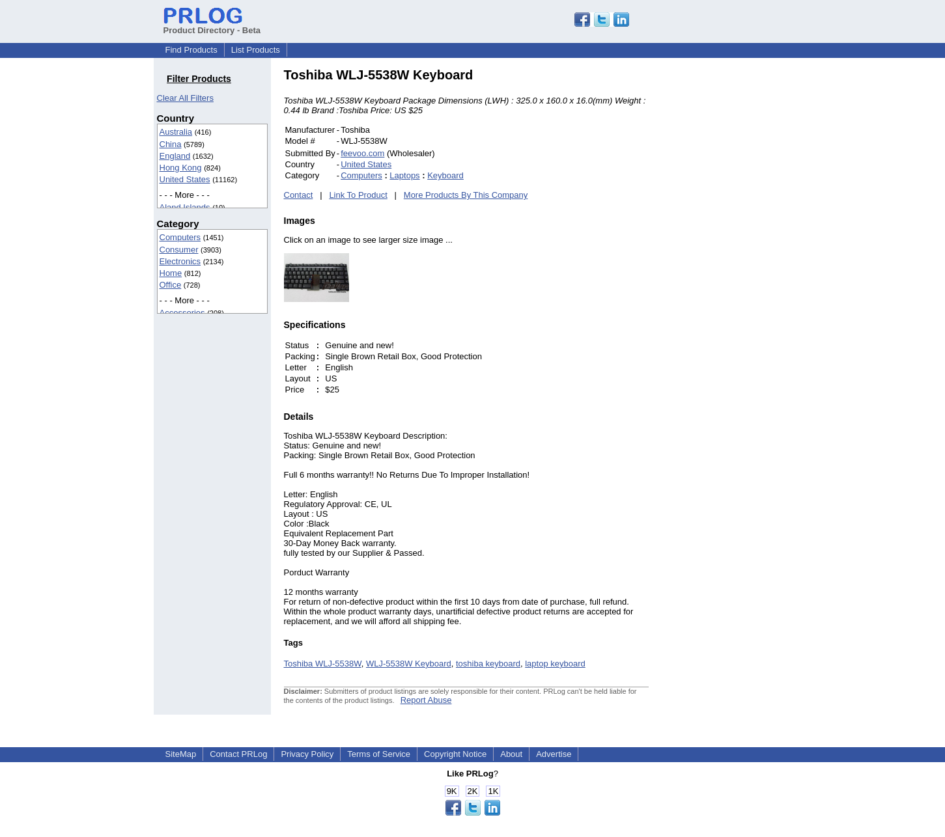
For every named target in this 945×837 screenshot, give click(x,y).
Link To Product (358, 195)
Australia (176, 132)
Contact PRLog (238, 754)
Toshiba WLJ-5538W (322, 663)
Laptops (404, 175)
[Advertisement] (736, 263)
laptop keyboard (555, 663)
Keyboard (445, 175)
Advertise (553, 754)
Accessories (182, 313)
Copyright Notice (455, 754)
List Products (255, 50)
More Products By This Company (466, 195)
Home (171, 273)
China (171, 144)
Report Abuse (426, 700)
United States (185, 179)
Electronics (180, 261)
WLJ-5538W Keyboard (408, 663)
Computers (180, 237)
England (175, 156)
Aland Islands (185, 207)
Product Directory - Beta (212, 25)
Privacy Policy (307, 754)
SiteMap (181, 754)
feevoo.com (362, 153)
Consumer (179, 249)
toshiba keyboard (488, 663)
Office (171, 285)
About (511, 754)
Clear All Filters (185, 98)
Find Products (191, 50)
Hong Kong (181, 167)
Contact (298, 195)
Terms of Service (378, 754)
